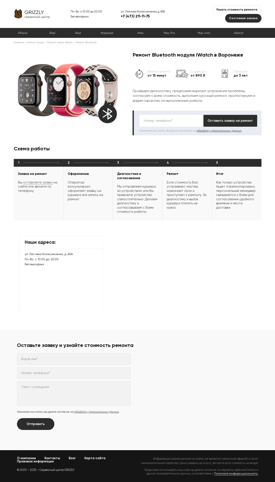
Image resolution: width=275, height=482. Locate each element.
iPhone (23, 33)
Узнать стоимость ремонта (236, 9)
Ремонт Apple (35, 42)
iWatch (239, 33)
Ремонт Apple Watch (60, 42)
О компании (26, 458)
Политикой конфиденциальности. (236, 473)
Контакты (52, 458)
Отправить (36, 424)
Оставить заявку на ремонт (230, 121)
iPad (52, 33)
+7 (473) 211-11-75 (135, 16)
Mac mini (204, 33)
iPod (78, 33)
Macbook (107, 33)
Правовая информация (35, 461)
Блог (72, 458)
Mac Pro (169, 33)
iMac (140, 33)
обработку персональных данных (219, 130)
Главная (19, 42)
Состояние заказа (243, 18)
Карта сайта (94, 458)
